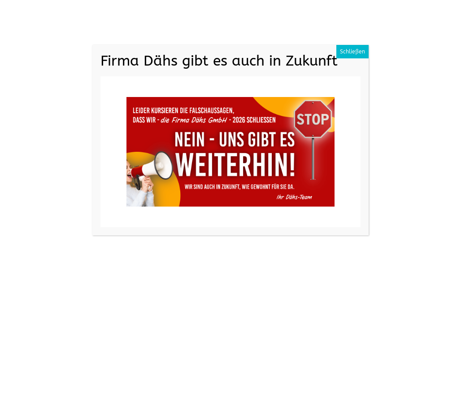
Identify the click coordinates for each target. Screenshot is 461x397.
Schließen (352, 52)
